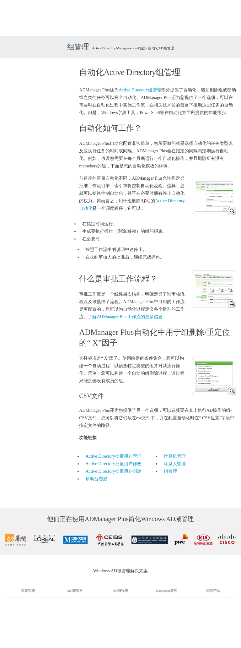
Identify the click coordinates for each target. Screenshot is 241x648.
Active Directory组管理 (140, 90)
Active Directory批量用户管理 (113, 456)
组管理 (170, 471)
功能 (141, 48)
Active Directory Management (113, 48)
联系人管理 (175, 463)
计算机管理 (175, 456)
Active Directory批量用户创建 (113, 471)
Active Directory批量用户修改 (113, 463)
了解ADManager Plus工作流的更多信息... (127, 316)
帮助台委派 (96, 478)
